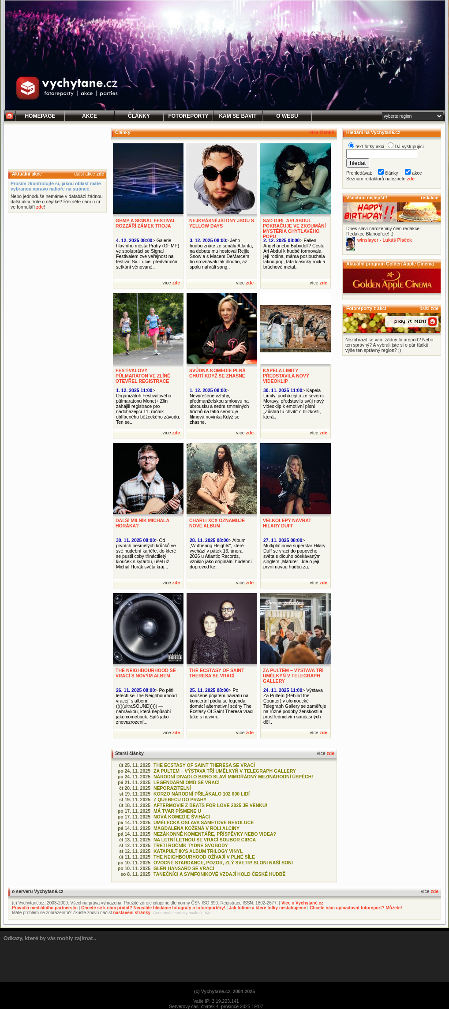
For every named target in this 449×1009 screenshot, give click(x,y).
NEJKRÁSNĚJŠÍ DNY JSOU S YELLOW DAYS (221, 223)
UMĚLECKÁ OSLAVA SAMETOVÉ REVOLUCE (203, 822)
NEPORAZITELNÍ (172, 788)
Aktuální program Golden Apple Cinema (390, 263)
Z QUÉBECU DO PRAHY (179, 799)
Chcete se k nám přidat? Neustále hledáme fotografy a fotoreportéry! (153, 907)
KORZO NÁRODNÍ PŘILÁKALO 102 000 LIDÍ (201, 793)
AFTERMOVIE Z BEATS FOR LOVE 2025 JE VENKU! (210, 805)
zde (100, 173)
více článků (321, 132)
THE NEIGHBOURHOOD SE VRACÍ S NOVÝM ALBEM (146, 673)
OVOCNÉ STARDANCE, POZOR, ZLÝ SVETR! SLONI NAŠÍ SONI (223, 862)
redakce (429, 197)
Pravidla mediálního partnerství (45, 907)
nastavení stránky (132, 912)
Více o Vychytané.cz (302, 903)
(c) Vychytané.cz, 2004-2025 (224, 991)
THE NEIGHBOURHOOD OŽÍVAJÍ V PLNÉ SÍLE (204, 857)
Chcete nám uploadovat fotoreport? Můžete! (356, 907)
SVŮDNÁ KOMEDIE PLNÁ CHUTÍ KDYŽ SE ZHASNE (217, 373)
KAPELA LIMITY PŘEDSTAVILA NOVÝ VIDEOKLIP (286, 376)
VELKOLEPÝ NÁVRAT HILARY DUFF (287, 523)
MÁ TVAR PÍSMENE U (177, 811)
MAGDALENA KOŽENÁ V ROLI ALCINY (196, 828)
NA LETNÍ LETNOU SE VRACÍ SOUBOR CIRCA (204, 839)
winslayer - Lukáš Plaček (384, 240)
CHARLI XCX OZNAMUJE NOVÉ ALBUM (217, 523)
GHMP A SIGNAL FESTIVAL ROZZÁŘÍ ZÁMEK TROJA (146, 223)
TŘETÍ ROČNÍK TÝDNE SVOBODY (190, 845)
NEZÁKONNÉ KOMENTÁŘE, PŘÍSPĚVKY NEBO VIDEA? (214, 834)
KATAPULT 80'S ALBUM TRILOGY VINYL (198, 851)
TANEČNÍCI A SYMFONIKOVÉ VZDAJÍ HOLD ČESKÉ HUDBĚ (219, 874)
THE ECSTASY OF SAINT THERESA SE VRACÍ (216, 673)
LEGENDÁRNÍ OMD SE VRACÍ (186, 782)
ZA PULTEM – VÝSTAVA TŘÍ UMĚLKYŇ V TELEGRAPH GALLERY (293, 676)
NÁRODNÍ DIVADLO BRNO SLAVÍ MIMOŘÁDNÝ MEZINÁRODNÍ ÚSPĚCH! (233, 776)
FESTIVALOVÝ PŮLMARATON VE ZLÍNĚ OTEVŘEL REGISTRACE (143, 376)
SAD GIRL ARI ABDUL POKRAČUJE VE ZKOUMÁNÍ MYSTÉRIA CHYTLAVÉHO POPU (294, 228)
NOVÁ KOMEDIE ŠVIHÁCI (181, 816)
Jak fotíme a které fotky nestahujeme (267, 907)
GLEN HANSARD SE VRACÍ (183, 868)
